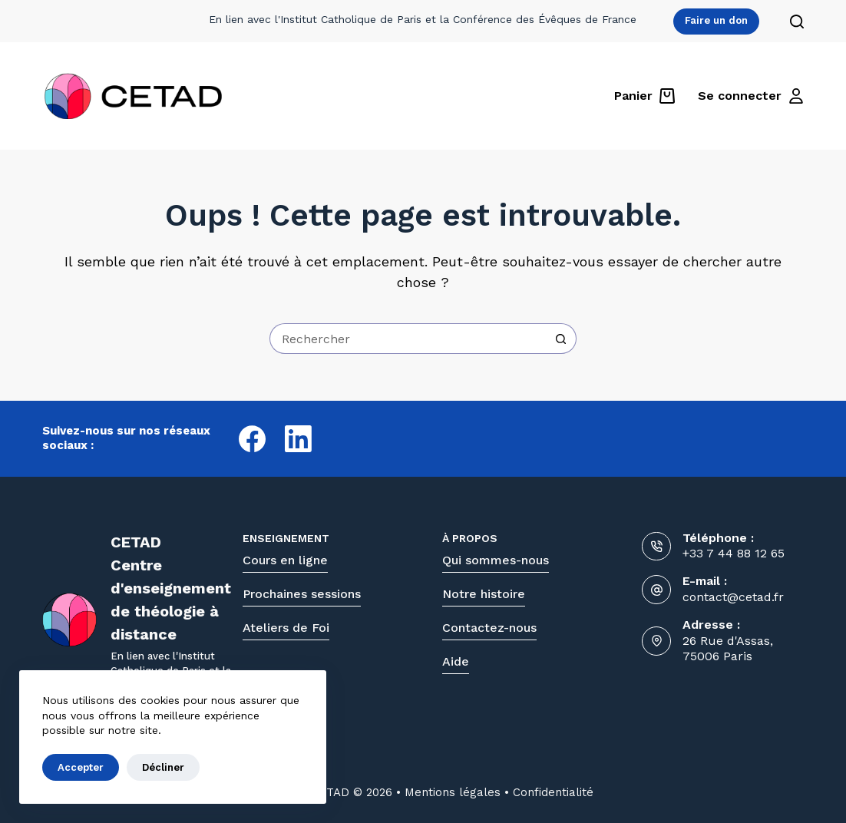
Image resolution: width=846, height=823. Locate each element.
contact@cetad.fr (733, 597)
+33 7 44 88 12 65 (733, 553)
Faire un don (716, 20)
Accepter (81, 767)
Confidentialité (553, 792)
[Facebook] (252, 438)
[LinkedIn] (298, 438)
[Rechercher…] (407, 338)
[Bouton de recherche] (561, 338)
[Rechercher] (797, 21)
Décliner (163, 767)
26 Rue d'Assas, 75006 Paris (727, 648)
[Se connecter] (751, 96)
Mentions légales (453, 792)
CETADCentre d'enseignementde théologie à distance (171, 588)
